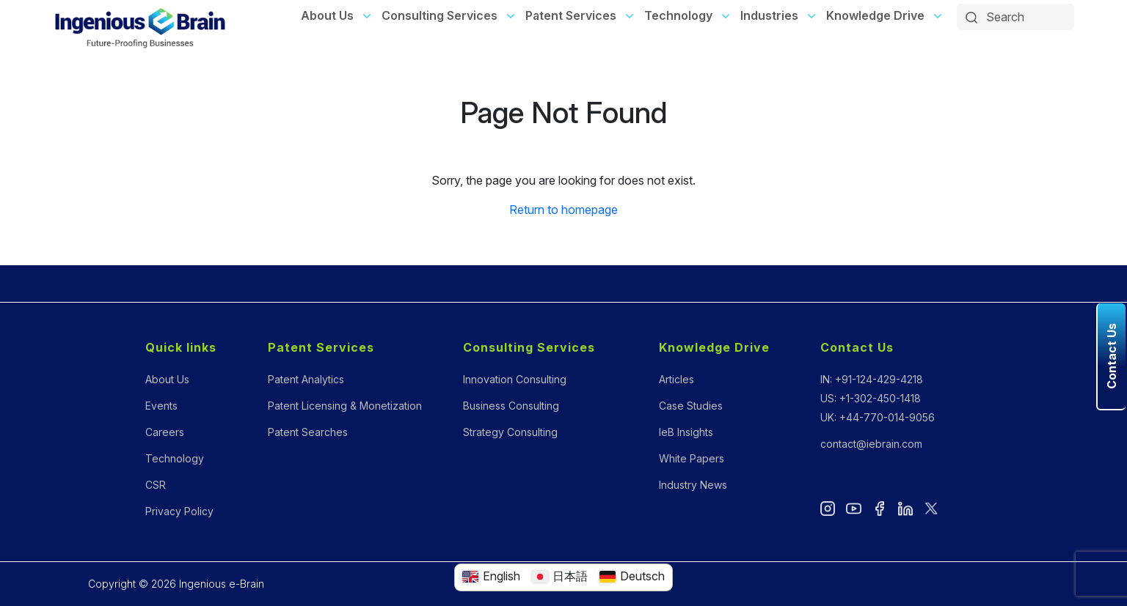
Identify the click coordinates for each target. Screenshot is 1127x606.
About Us (327, 15)
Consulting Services (439, 15)
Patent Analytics (306, 379)
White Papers (691, 458)
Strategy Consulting (510, 432)
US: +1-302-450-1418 (870, 398)
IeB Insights (686, 432)
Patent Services (570, 15)
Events (161, 405)
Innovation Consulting (514, 379)
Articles (676, 379)
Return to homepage (563, 209)
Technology (678, 15)
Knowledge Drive (875, 15)
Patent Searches (308, 432)
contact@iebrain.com (871, 443)
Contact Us (857, 347)
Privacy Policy (179, 511)
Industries (769, 15)
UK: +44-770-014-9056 (877, 417)
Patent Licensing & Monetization (345, 405)
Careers (164, 432)
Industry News (693, 484)
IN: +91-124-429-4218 (871, 379)
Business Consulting (511, 405)
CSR (155, 484)
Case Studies (691, 405)
